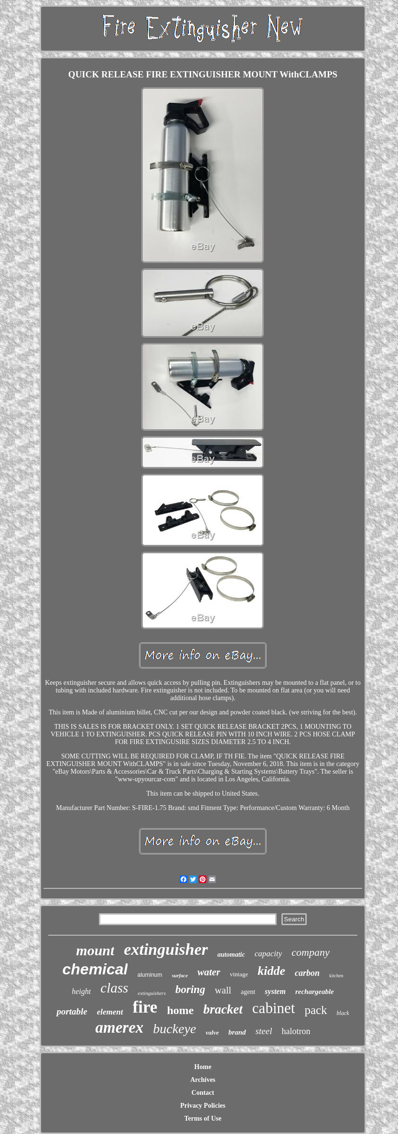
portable (71, 1011)
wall (223, 990)
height (81, 991)
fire (145, 1007)
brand (237, 1032)
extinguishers (152, 993)
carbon (307, 973)
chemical (95, 969)
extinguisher (166, 949)
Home (203, 1066)
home (180, 1010)
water (208, 972)
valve (212, 1032)
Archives (202, 1079)
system (275, 991)
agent (248, 991)
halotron (295, 1031)
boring (190, 989)
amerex (120, 1027)
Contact (203, 1092)
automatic (231, 954)
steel (264, 1031)
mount (95, 950)
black (343, 1013)
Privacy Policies (202, 1105)
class (114, 987)
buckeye (174, 1028)
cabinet (273, 1008)
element (110, 1011)
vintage (239, 974)
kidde (271, 971)
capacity (268, 953)
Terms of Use (202, 1118)
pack (315, 1010)
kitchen (336, 975)
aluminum (149, 975)
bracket (222, 1009)
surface (180, 975)
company (310, 952)
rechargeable (314, 991)
